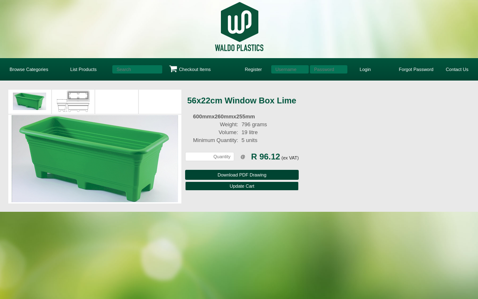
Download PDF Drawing (242, 174)
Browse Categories (29, 69)
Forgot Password (416, 69)
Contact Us (457, 69)
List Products (83, 69)
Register (253, 69)
